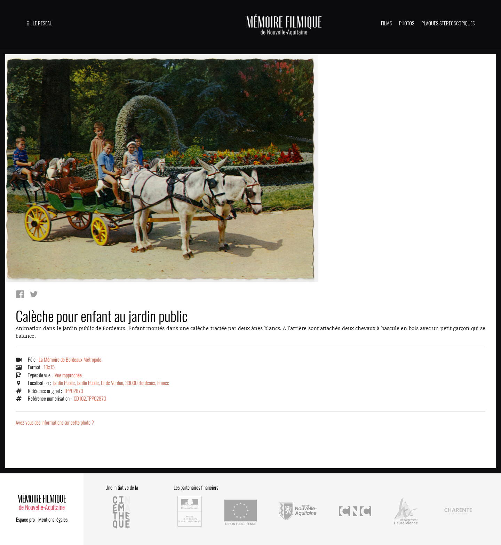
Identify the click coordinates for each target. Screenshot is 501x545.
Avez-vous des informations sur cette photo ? (55, 422)
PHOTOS (406, 23)
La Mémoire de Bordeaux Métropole (70, 359)
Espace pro (25, 519)
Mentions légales (52, 519)
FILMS (386, 23)
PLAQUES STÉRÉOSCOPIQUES (448, 23)
